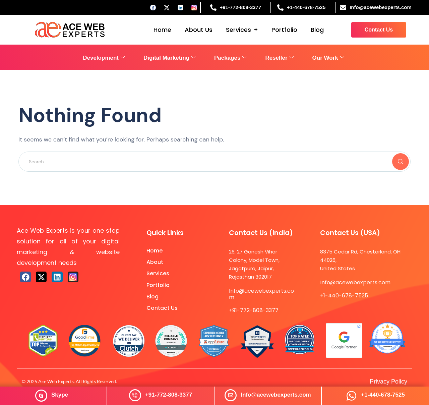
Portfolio (284, 29)
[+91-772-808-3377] (135, 395)
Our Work (328, 57)
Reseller (279, 57)
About (154, 262)
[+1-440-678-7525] (351, 395)
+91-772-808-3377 (168, 395)
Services (238, 29)
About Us (198, 29)
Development (104, 57)
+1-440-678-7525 (383, 395)
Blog (317, 29)
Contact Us (162, 308)
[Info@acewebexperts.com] (231, 395)
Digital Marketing (169, 57)
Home (162, 29)
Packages (230, 57)
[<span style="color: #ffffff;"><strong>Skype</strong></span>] (41, 396)
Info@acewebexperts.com (276, 395)
